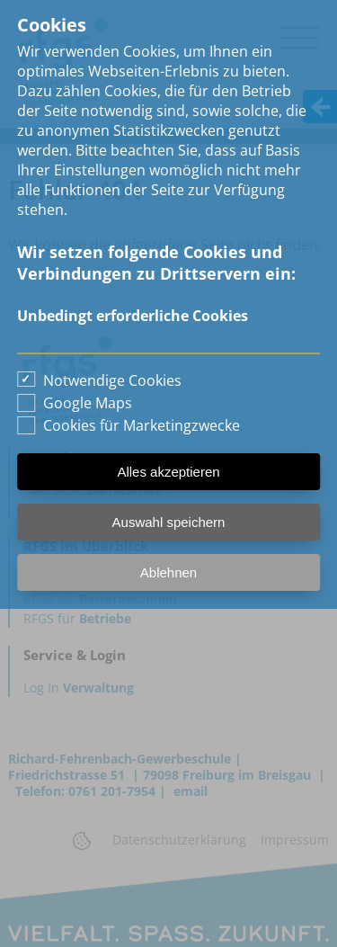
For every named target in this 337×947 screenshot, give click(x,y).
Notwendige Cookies (112, 380)
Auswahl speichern (169, 522)
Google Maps (87, 403)
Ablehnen (168, 572)
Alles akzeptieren (168, 471)
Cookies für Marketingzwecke (141, 425)
